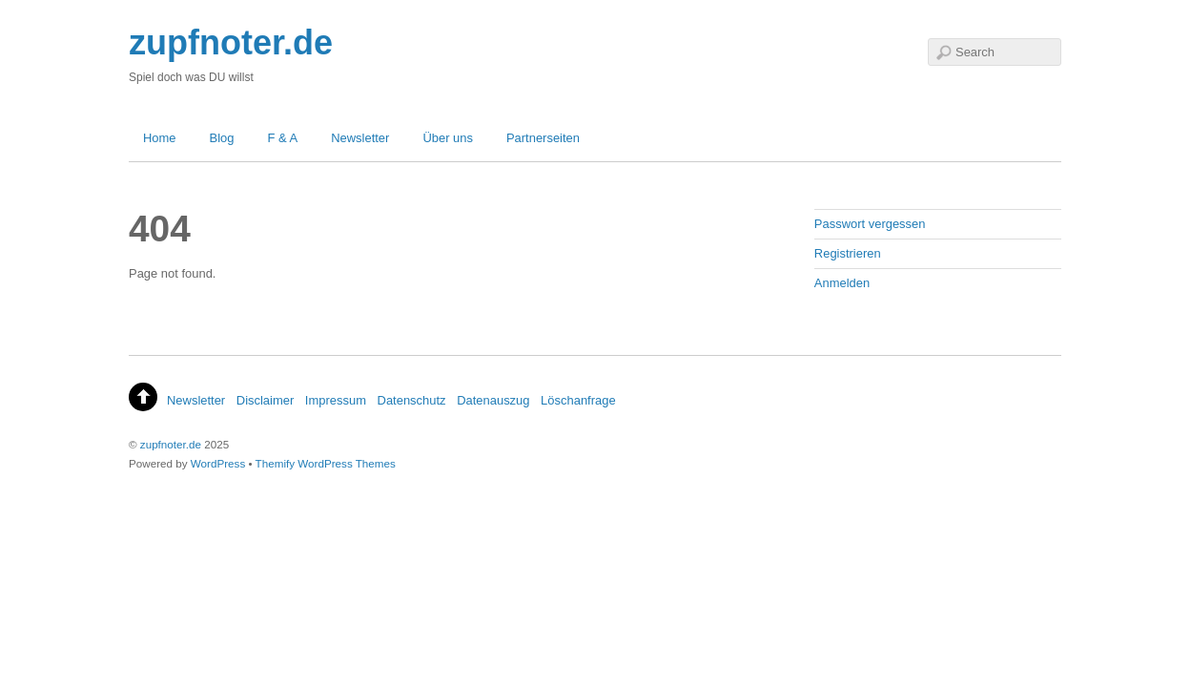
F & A (283, 138)
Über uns (447, 138)
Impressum (335, 400)
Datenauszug (493, 400)
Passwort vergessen (870, 224)
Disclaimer (265, 400)
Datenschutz (412, 400)
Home (159, 138)
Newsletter (360, 138)
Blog (222, 138)
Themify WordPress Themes (326, 463)
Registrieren (847, 253)
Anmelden (842, 283)
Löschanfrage (578, 400)
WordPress (218, 463)
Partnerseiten (543, 138)
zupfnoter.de (170, 444)
